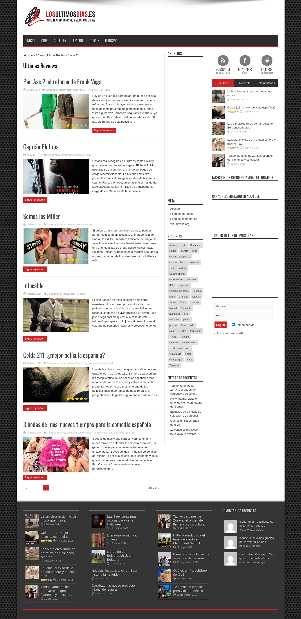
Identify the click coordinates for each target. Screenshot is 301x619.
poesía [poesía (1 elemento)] (173, 325)
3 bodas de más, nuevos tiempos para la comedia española (87, 424)
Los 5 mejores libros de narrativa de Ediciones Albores (58, 553)
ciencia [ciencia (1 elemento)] (184, 251)
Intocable (33, 285)
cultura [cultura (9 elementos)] (182, 268)
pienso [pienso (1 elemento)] (186, 319)
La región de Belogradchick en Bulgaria (120, 555)
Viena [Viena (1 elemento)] (189, 359)
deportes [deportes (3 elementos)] (191, 279)
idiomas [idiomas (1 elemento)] (196, 296)
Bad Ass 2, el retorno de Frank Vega (62, 81)
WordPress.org (179, 224)
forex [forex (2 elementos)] (172, 296)
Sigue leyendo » (104, 130)
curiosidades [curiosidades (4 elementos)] (176, 279)
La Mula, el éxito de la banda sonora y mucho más (58, 572)
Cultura (60, 40)
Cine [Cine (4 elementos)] (194, 251)
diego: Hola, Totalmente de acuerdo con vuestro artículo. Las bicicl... (256, 525)
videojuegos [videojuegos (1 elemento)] (175, 359)
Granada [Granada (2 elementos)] (183, 296)
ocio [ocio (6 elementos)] (186, 313)
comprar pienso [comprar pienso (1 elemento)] (177, 262)
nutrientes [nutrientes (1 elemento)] (174, 313)
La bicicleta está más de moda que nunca (59, 518)
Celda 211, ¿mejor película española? (64, 355)
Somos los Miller (41, 216)
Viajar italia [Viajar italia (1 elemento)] (175, 354)
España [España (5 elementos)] (197, 291)
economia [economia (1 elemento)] (184, 285)
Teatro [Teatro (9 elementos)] (182, 331)
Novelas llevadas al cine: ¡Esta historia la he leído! (114, 572)
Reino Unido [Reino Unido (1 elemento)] (187, 325)
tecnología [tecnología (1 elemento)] (195, 331)
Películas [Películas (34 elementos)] (174, 319)
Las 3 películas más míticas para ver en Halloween (121, 520)
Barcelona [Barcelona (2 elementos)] (195, 245)
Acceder (175, 208)
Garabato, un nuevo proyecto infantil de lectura (113, 587)
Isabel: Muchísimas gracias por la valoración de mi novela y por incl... (256, 541)
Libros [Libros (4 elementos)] (183, 302)
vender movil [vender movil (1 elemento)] (189, 342)
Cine (44, 40)
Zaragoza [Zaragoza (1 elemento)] (174, 365)
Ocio (94, 40)
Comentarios (267, 83)
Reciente (245, 83)
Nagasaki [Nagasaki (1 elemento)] (186, 308)
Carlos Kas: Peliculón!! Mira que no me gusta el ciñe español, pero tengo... (256, 558)
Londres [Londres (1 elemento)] (195, 302)
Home (29, 55)
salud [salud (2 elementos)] (172, 331)
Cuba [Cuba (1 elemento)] (172, 268)
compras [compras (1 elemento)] (194, 262)
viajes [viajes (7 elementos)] (188, 354)
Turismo (111, 40)
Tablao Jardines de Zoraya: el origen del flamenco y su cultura (183, 389)
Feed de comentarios (183, 218)
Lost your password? (230, 333)
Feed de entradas (181, 213)
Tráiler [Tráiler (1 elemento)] (172, 336)
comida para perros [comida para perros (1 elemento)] (179, 256)
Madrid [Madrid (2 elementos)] (173, 308)
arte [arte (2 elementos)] (184, 245)
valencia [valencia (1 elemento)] (173, 342)
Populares (222, 83)
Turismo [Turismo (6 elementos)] (184, 336)
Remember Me (243, 325)
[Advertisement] (198, 17)
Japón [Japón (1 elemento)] (172, 302)
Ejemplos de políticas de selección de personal (191, 556)
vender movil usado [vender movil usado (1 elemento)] (179, 348)
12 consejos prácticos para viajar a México (189, 589)
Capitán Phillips (41, 146)
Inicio (30, 40)
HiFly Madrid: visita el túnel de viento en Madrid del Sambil (186, 402)
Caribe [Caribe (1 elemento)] (173, 251)
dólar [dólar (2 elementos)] (172, 285)
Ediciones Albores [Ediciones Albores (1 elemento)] (179, 291)
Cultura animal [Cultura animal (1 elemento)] (177, 273)
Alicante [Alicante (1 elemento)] (173, 245)
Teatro (78, 40)
